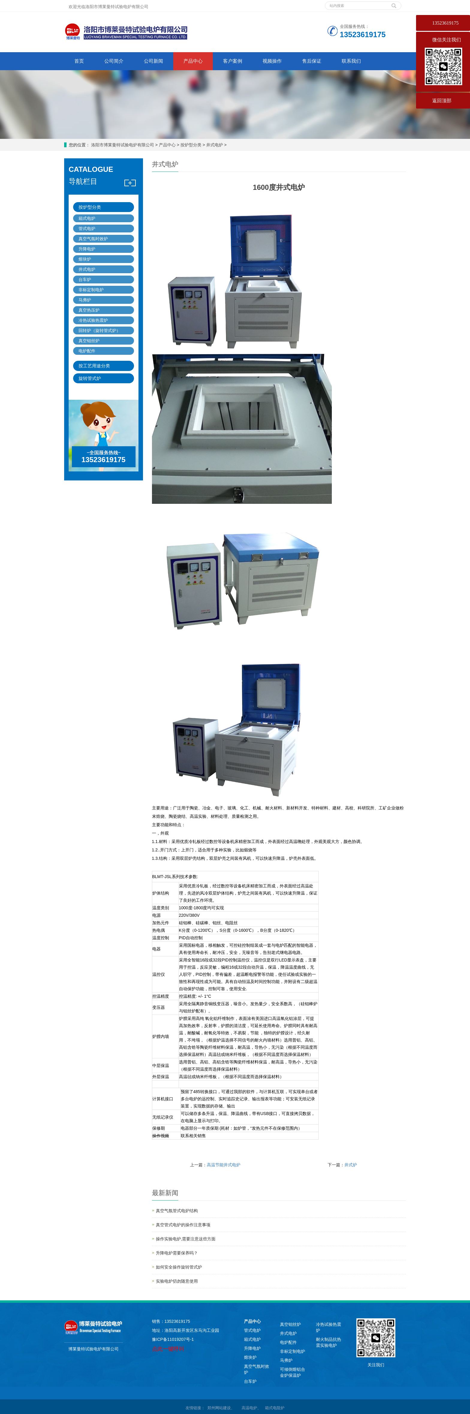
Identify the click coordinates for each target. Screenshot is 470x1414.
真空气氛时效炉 (93, 238)
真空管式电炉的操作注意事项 (183, 1224)
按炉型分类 (190, 144)
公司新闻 (153, 61)
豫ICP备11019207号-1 (173, 1339)
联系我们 (351, 61)
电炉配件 (87, 350)
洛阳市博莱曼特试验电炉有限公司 (122, 144)
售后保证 (311, 61)
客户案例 (232, 61)
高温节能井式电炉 (223, 1164)
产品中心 (193, 61)
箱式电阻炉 (274, 1408)
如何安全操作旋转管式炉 (179, 1267)
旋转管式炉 (90, 378)
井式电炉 (214, 144)
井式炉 (350, 1164)
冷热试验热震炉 (93, 320)
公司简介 (113, 61)
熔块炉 (85, 259)
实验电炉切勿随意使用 (177, 1281)
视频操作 (272, 61)
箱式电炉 (87, 218)
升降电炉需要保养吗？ (177, 1253)
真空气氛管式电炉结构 (177, 1210)
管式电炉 (87, 228)
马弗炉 (85, 299)
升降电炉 (87, 249)
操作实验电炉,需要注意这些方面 (186, 1238)
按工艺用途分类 (94, 365)
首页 (79, 61)
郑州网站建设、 (220, 1408)
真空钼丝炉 (89, 340)
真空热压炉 (89, 310)
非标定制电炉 (91, 289)
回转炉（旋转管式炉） (99, 330)
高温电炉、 (252, 1408)
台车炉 (85, 279)
